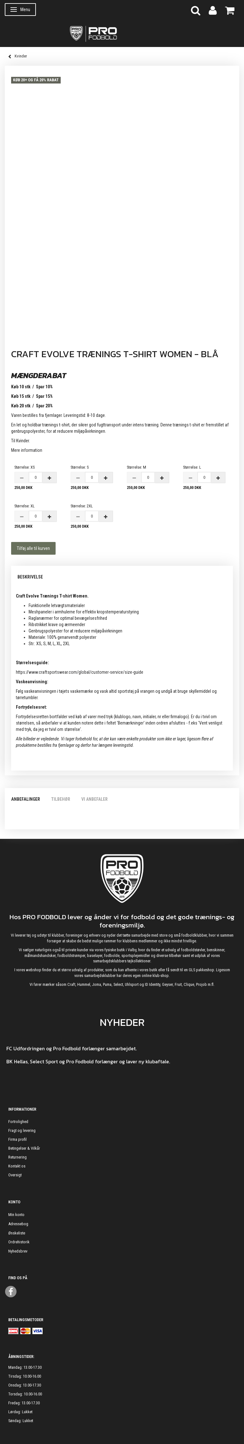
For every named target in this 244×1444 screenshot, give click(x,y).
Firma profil (17, 1139)
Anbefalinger (25, 799)
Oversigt (15, 1175)
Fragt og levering (22, 1130)
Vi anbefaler (94, 799)
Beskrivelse (30, 576)
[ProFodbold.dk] (122, 33)
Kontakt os (16, 1166)
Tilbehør (60, 799)
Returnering (17, 1157)
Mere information (26, 450)
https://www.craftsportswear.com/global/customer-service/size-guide (79, 672)
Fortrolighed (18, 1121)
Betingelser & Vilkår (24, 1148)
